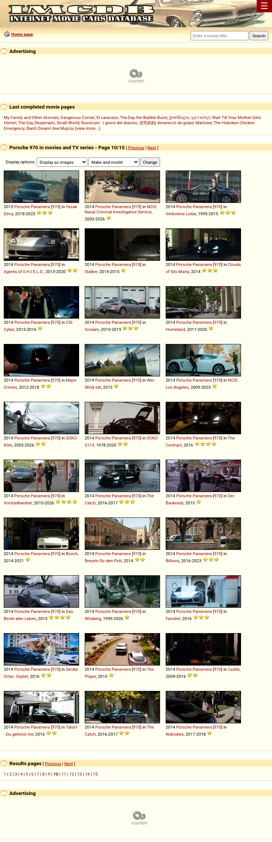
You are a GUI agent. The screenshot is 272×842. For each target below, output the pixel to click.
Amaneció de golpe (175, 122)
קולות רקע (200, 117)
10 (55, 774)
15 (95, 774)
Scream (92, 329)
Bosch (72, 553)
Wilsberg (93, 618)
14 (87, 774)
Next (151, 147)
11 (63, 774)
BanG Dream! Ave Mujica (49, 128)
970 (55, 206)
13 (79, 774)
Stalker (91, 271)
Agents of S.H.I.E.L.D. (24, 271)
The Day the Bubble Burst (144, 117)
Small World (68, 122)
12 (71, 774)
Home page (22, 34)
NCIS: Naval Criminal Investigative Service (121, 209)
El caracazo (107, 117)
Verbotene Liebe (181, 213)
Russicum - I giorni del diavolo (109, 122)
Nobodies (175, 734)
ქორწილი (179, 117)
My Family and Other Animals (31, 117)
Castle (234, 669)
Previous (136, 147)
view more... (87, 128)
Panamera (40, 206)
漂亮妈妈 (147, 122)
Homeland (175, 329)
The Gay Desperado (36, 122)
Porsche (21, 206)
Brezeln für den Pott (103, 560)
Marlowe (204, 122)
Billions (172, 560)
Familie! (173, 618)
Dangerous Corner (77, 117)
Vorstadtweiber (18, 502)
